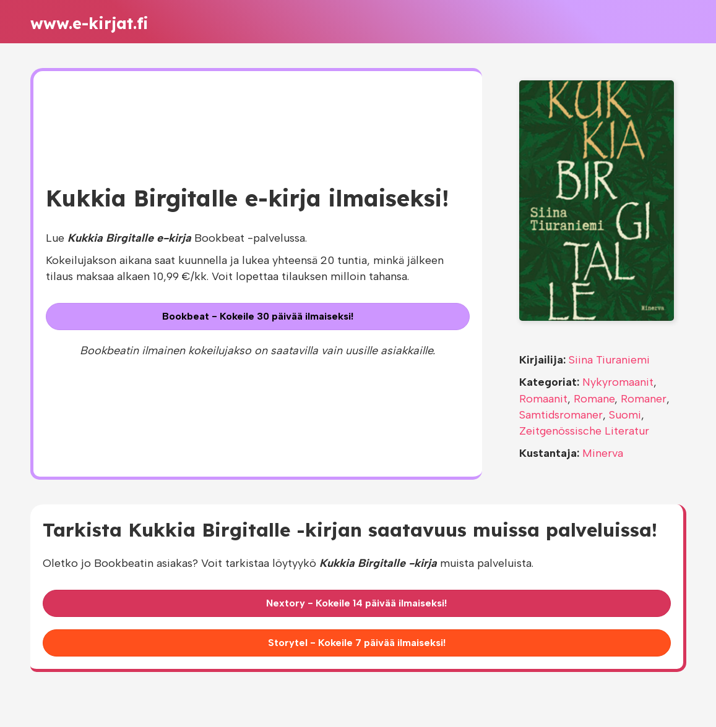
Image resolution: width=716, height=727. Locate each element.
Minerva (602, 453)
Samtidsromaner (561, 415)
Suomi (625, 415)
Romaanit (543, 399)
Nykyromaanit (617, 382)
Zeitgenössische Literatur (584, 431)
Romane (594, 399)
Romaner (643, 399)
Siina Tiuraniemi (609, 360)
